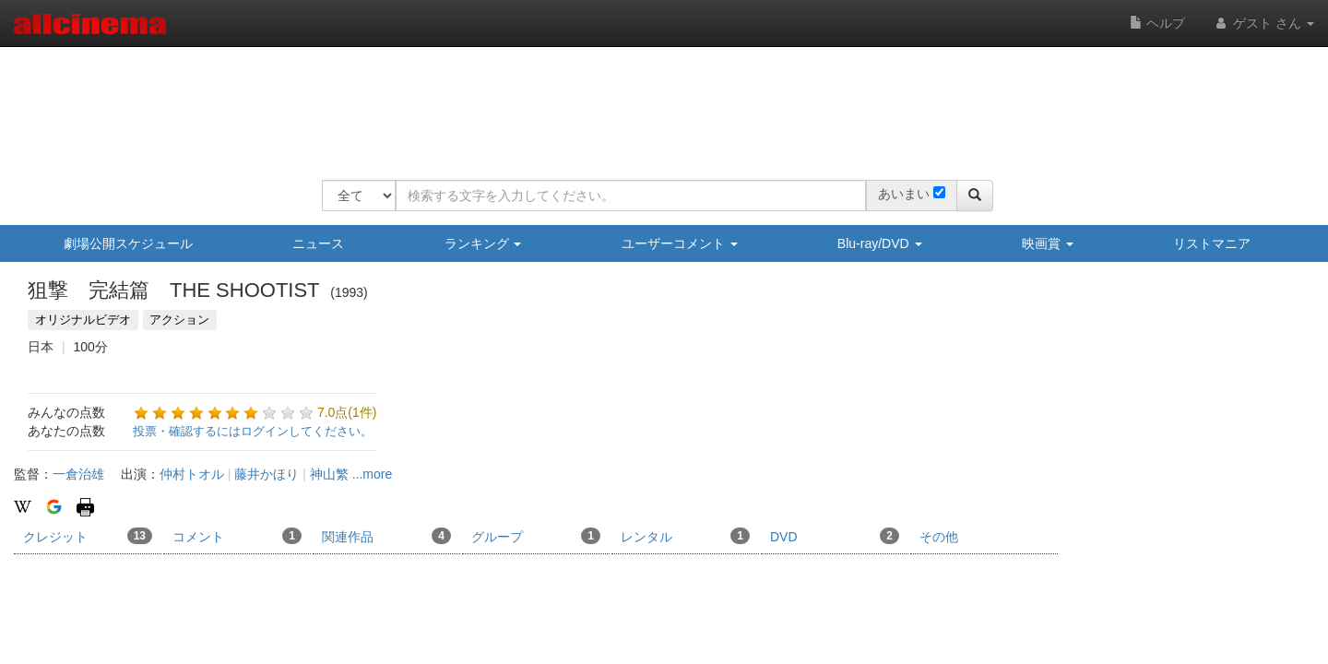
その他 (938, 536)
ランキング (483, 243)
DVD (834, 536)
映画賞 (1047, 243)
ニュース (318, 243)
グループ (535, 536)
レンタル (685, 536)
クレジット (87, 536)
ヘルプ (1157, 23)
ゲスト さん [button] (1263, 23)
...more (372, 474)
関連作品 (386, 536)
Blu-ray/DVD (879, 243)
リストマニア (1212, 243)
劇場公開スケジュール (128, 243)
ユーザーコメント (680, 243)
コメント (237, 536)
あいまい (904, 193)
